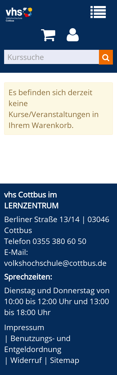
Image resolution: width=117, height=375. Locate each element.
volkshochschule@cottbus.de (55, 263)
